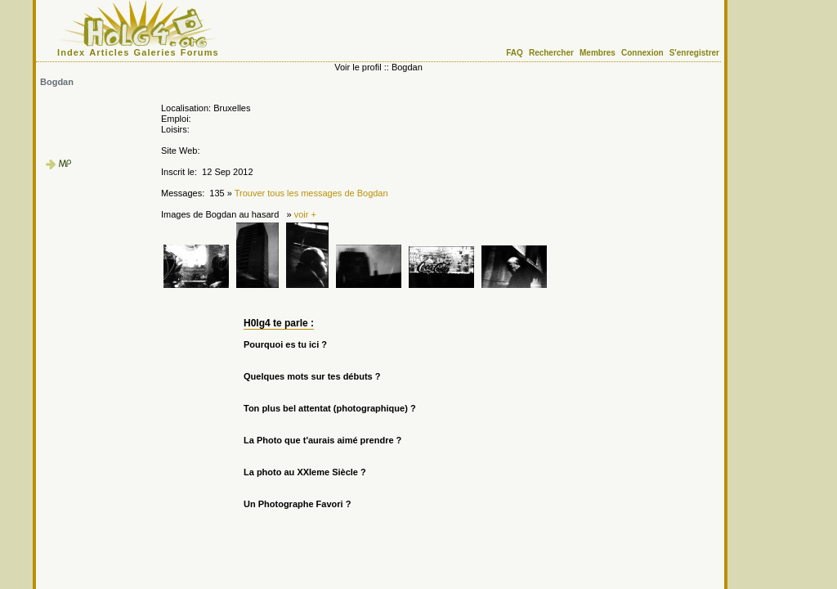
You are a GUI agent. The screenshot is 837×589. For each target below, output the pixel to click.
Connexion (642, 52)
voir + (305, 214)
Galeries (155, 52)
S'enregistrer (694, 52)
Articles (109, 52)
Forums (200, 52)
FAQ (514, 52)
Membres (597, 52)
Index (71, 52)
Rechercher (551, 52)
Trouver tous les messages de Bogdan (311, 193)
